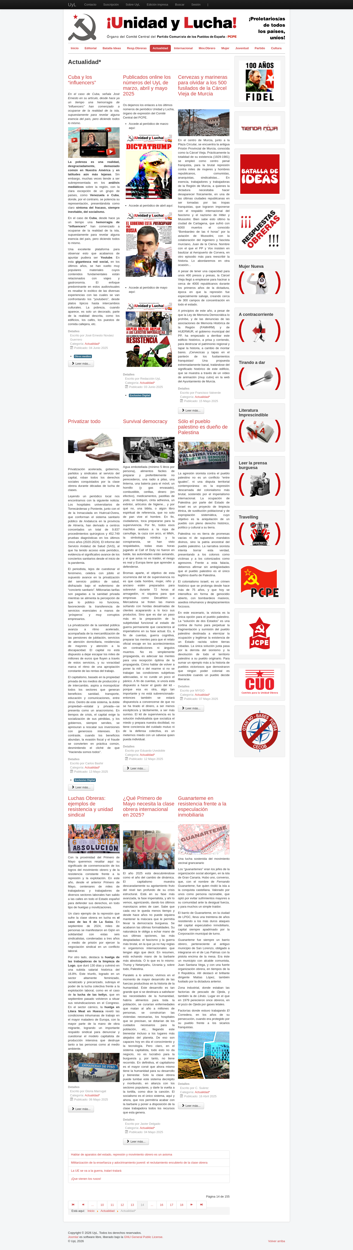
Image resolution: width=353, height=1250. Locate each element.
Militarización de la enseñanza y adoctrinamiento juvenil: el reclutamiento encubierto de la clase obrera (139, 1162)
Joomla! (73, 1237)
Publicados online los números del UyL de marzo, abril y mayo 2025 (147, 85)
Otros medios (83, 356)
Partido (260, 48)
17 (171, 1205)
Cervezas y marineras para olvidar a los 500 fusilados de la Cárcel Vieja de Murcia (202, 85)
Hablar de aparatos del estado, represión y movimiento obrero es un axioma (121, 1154)
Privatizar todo (84, 421)
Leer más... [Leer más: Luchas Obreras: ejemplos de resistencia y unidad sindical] (81, 1109)
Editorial (90, 48)
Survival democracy (145, 421)
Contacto (90, 4)
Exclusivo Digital (140, 395)
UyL (72, 4)
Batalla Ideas (112, 48)
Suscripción (111, 4)
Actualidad (160, 48)
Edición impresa (157, 4)
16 (161, 1205)
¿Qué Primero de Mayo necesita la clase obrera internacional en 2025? (149, 806)
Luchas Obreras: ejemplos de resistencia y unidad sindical (90, 806)
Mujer (225, 48)
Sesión (196, 4)
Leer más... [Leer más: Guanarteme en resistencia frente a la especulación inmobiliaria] (191, 1105)
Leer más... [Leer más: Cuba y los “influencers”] (81, 363)
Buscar (179, 4)
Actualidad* (92, 343)
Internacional (183, 48)
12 (122, 1205)
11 (112, 1205)
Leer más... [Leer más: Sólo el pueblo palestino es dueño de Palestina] (191, 708)
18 (181, 1205)
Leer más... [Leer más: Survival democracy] (136, 768)
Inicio (75, 48)
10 (102, 1205)
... (92, 1205)
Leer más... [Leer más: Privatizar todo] (81, 787)
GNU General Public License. (143, 1237)
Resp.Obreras (137, 48)
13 (132, 1205)
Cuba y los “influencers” (82, 79)
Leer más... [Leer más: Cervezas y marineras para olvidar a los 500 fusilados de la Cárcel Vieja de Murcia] (191, 410)
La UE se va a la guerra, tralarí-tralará (96, 1170)
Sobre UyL (133, 4)
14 (142, 1205)
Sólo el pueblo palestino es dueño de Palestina (203, 426)
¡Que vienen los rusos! (86, 1178)
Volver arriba (276, 1241)
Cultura (276, 48)
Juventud (242, 48)
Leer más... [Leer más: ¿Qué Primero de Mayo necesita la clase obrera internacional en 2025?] (136, 1141)
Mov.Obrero (207, 48)
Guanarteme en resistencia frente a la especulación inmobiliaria (202, 806)
